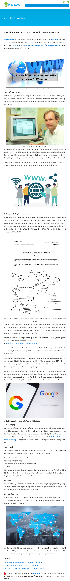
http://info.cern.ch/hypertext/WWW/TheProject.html (21, 343)
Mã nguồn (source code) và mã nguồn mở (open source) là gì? (25, 568)
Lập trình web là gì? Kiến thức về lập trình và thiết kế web (23, 563)
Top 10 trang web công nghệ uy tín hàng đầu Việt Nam (22, 565)
